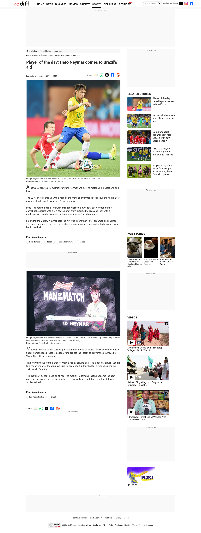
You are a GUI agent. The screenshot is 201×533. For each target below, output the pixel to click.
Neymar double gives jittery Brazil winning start (164, 118)
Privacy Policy (108, 525)
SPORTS (96, 4)
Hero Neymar (34, 242)
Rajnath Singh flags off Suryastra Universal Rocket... (144, 383)
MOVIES (73, 4)
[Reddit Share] (117, 75)
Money (118, 518)
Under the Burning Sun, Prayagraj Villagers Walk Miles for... (144, 349)
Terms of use (137, 525)
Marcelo (83, 242)
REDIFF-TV (125, 4)
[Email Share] (95, 75)
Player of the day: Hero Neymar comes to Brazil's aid (163, 101)
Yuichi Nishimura (66, 242)
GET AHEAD (110, 4)
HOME (40, 4)
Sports (35, 55)
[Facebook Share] (112, 75)
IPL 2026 (132, 485)
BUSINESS (60, 4)
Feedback (119, 525)
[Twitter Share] (106, 75)
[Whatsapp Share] (101, 75)
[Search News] (158, 3)
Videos (126, 518)
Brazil (49, 242)
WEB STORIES (136, 233)
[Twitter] (181, 3)
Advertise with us (84, 525)
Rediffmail (109, 518)
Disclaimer (97, 525)
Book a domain (96, 518)
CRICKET (85, 4)
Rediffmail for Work (79, 518)
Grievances (148, 525)
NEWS (49, 4)
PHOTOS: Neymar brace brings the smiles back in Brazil (163, 151)
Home (28, 55)
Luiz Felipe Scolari (36, 397)
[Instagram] (186, 3)
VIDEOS (132, 317)
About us (127, 525)
